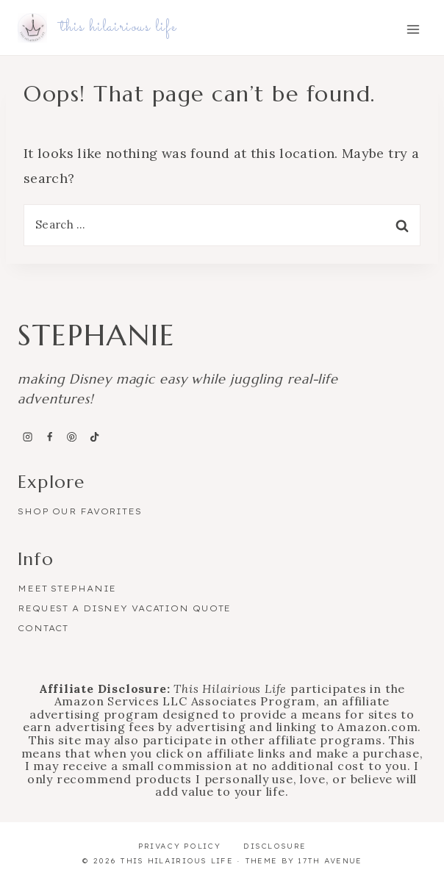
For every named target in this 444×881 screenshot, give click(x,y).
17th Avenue (330, 861)
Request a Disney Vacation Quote (124, 608)
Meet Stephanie (67, 588)
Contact (43, 628)
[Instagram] (27, 436)
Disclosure (274, 846)
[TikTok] (94, 436)
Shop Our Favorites (80, 511)
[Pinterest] (72, 436)
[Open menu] (412, 29)
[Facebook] (49, 436)
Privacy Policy (179, 846)
